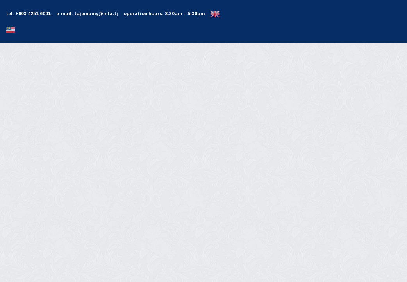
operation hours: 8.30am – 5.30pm (164, 13)
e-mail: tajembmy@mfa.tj (87, 13)
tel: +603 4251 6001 (28, 13)
